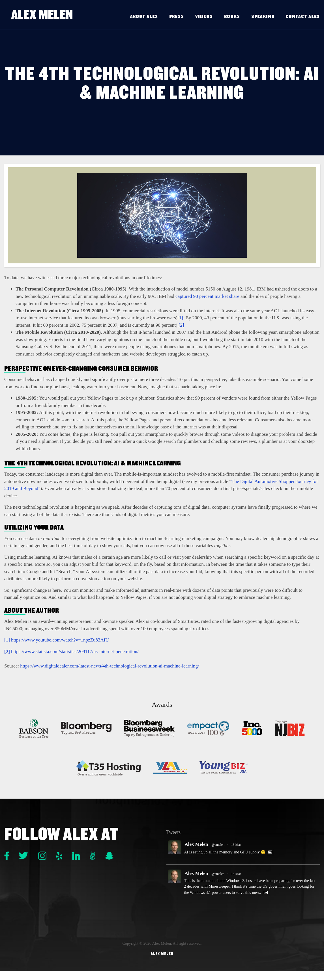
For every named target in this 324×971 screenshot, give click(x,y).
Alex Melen (43, 14)
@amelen (217, 845)
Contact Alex (303, 16)
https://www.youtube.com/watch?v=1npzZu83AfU (60, 640)
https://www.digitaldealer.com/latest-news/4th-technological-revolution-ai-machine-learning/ (109, 666)
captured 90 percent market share (207, 296)
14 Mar (236, 874)
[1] (180, 317)
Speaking (262, 16)
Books (232, 16)
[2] (181, 325)
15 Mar (236, 845)
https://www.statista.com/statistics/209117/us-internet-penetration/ (75, 651)
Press (176, 16)
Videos (204, 16)
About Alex (144, 16)
